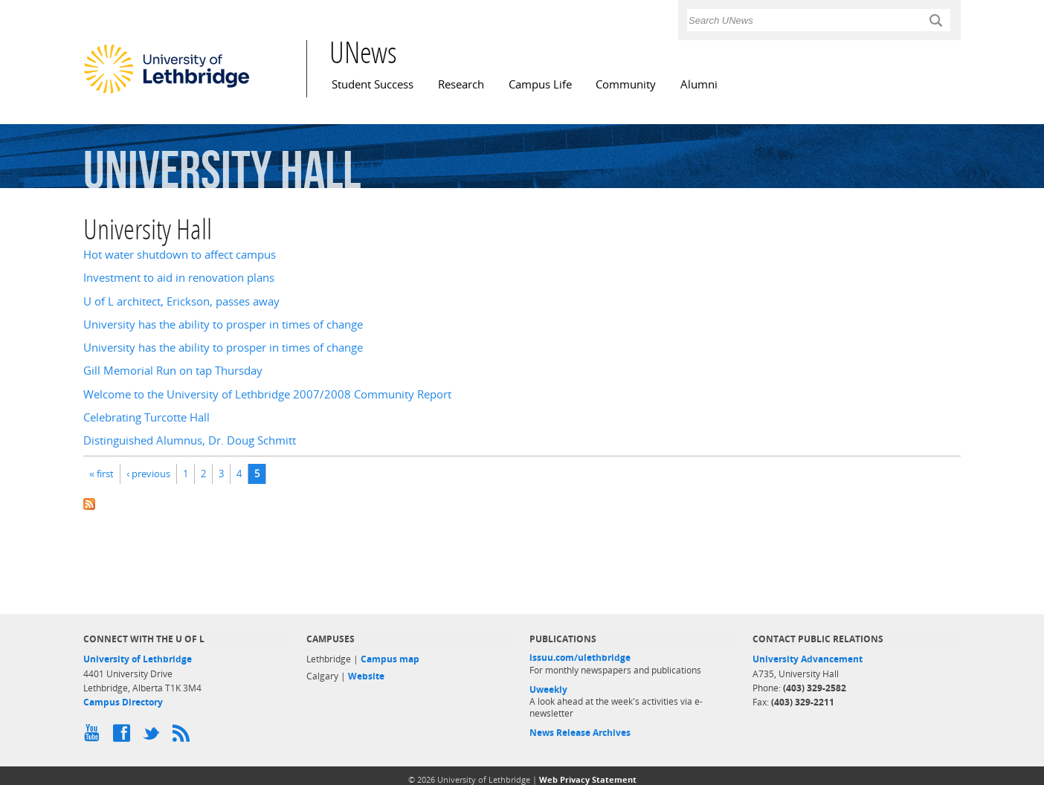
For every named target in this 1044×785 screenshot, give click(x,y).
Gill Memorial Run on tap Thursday (172, 370)
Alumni (699, 84)
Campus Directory (123, 702)
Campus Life (540, 84)
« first (101, 473)
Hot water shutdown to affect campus (179, 254)
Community (626, 84)
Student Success (372, 84)
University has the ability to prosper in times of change (223, 324)
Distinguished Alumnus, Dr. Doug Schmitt (189, 440)
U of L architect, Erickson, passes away (181, 301)
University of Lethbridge (137, 659)
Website (366, 676)
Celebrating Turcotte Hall (146, 417)
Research (461, 84)
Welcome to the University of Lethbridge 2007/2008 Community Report (267, 394)
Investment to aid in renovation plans (178, 277)
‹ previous (148, 473)
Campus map (390, 659)
